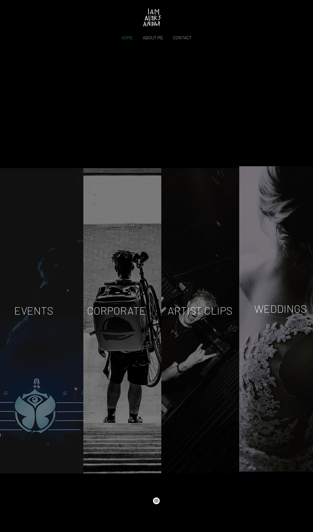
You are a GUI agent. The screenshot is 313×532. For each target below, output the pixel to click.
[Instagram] (156, 500)
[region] (122, 320)
